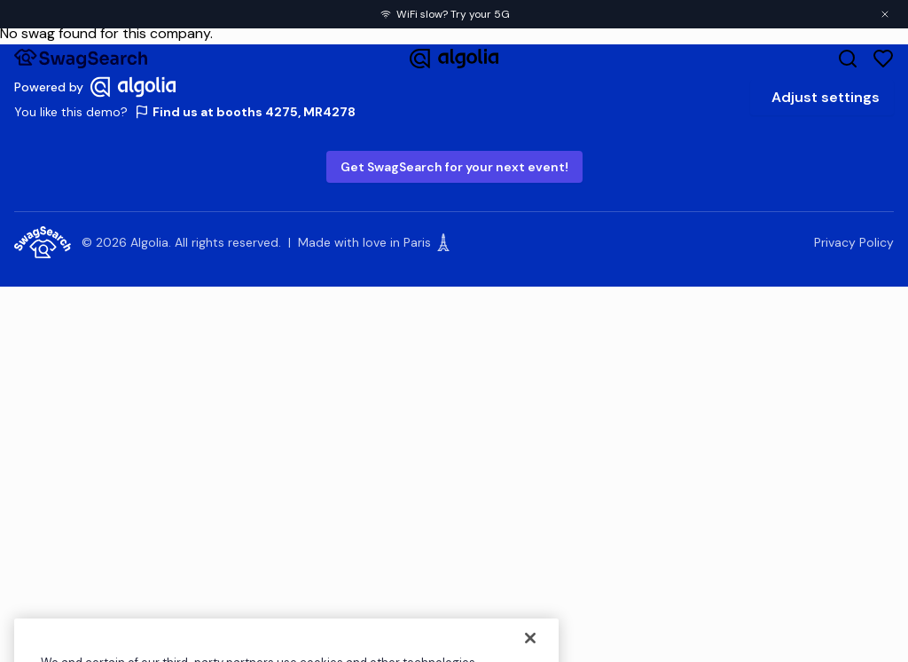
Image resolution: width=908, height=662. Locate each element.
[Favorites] (883, 58)
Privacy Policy (854, 242)
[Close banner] (885, 14)
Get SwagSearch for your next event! (454, 167)
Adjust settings (825, 97)
